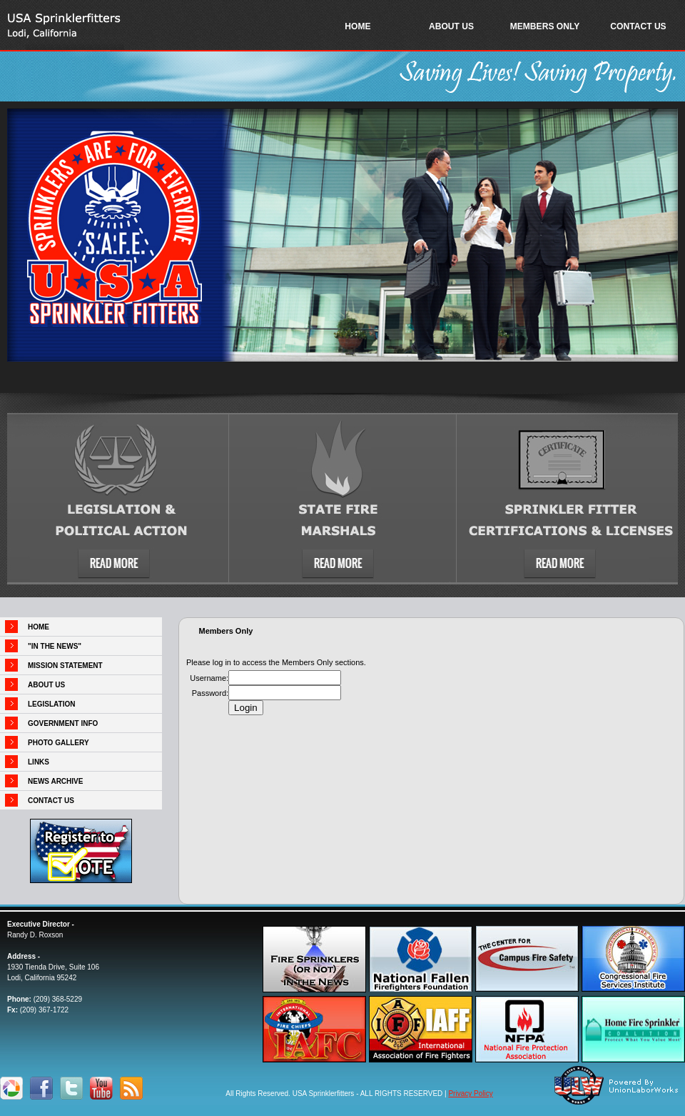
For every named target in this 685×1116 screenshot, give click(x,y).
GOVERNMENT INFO (63, 723)
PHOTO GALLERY (58, 743)
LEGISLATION (51, 704)
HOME (357, 26)
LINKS (38, 762)
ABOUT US (451, 26)
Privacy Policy (470, 1093)
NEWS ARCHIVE (55, 781)
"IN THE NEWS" (54, 646)
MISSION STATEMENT (65, 665)
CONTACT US (638, 26)
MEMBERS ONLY (545, 26)
